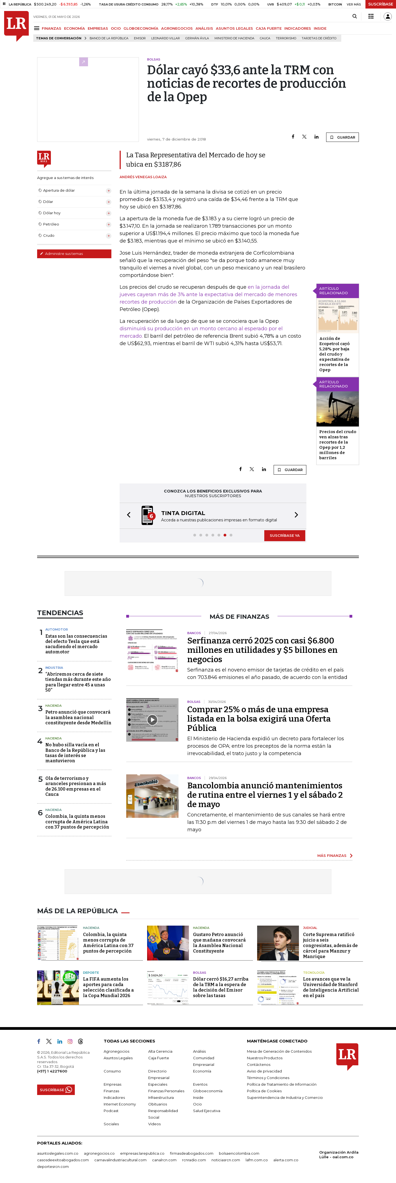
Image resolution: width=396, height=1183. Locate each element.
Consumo (112, 1071)
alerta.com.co (285, 1160)
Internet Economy (120, 1104)
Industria (54, 668)
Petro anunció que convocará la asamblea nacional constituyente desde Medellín (78, 717)
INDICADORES (297, 28)
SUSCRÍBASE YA (285, 535)
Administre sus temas (61, 253)
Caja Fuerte (158, 1058)
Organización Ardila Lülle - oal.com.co (339, 1154)
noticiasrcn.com (225, 1160)
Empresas (112, 1084)
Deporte (91, 973)
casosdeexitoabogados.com (63, 1160)
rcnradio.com (194, 1160)
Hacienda (53, 706)
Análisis (199, 1051)
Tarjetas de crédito (319, 38)
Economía (202, 1071)
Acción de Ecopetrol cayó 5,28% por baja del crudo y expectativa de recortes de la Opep (334, 354)
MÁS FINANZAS (331, 855)
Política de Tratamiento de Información (282, 1084)
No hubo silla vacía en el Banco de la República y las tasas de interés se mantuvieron (75, 752)
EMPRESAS (98, 28)
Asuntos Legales (118, 1058)
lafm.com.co (257, 1160)
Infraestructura (161, 1097)
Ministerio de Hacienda (234, 38)
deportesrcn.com (53, 1166)
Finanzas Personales (166, 1091)
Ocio (197, 1104)
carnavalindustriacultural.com (120, 1160)
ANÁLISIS (204, 28)
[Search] (354, 16)
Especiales (157, 1084)
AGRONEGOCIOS (177, 28)
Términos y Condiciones (268, 1077)
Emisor (140, 38)
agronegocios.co (99, 1153)
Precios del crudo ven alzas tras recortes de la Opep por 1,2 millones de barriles (337, 444)
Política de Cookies (264, 1091)
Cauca (265, 38)
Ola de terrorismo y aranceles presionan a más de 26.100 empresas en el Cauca (75, 786)
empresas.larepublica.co (142, 1153)
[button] (127, 516)
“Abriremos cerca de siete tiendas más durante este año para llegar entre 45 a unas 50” (78, 682)
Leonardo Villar (165, 38)
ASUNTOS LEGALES (234, 28)
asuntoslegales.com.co (57, 1153)
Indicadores (114, 1097)
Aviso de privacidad (264, 1071)
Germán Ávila (197, 38)
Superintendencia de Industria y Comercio (285, 1097)
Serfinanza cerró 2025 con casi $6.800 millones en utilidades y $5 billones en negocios (262, 650)
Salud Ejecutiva (206, 1110)
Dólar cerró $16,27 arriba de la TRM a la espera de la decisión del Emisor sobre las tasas (221, 987)
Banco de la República (109, 38)
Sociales (111, 1124)
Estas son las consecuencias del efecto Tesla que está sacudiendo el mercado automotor (76, 644)
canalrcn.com (164, 1160)
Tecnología (313, 973)
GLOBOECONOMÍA (140, 28)
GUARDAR (342, 137)
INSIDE (320, 28)
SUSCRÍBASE (380, 4)
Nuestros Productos (264, 1058)
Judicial (310, 928)
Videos (154, 1124)
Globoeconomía (207, 1091)
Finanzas (111, 1091)
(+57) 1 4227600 (52, 1071)
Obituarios (157, 1104)
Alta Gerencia (160, 1051)
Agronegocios (116, 1051)
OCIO (116, 28)
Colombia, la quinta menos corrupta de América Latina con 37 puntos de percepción (77, 821)
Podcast (111, 1110)
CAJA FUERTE (269, 28)
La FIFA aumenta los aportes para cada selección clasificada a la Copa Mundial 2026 (108, 987)
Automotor (56, 629)
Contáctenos (258, 1064)
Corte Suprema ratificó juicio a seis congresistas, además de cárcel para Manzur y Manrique (330, 945)
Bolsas (199, 973)
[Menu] (37, 28)
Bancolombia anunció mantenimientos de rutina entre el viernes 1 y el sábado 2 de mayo (265, 795)
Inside (198, 1097)
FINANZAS (51, 28)
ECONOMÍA (74, 28)
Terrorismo (286, 38)
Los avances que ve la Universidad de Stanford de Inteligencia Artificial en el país (331, 987)
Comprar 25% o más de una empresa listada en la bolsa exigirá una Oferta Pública (259, 719)
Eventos (200, 1084)
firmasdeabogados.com (191, 1153)
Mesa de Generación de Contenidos (279, 1051)
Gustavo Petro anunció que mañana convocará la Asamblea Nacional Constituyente (219, 943)
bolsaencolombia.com (239, 1153)
